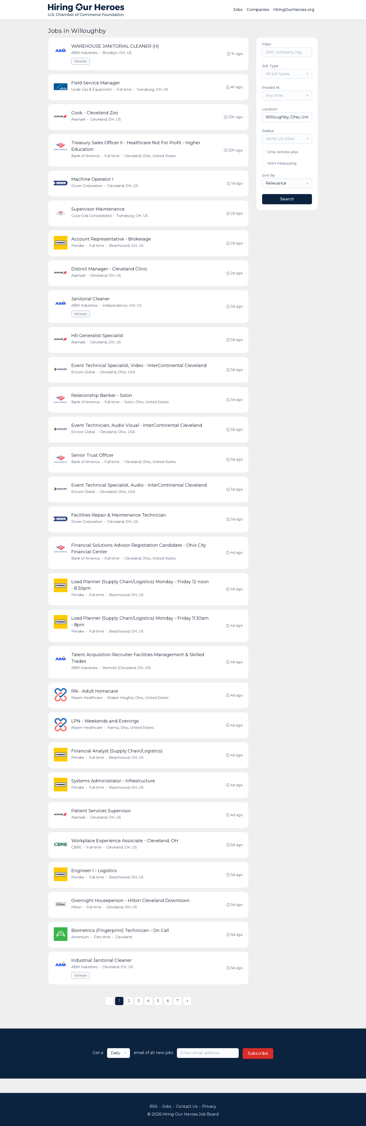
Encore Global (83, 377)
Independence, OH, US (122, 309)
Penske (78, 249)
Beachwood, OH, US (126, 249)
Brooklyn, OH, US (117, 53)
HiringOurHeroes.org (293, 9)
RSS (153, 1106)
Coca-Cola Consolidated (92, 218)
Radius (268, 131)
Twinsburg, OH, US (152, 90)
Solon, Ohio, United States (147, 407)
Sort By (268, 175)
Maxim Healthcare (87, 707)
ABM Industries (85, 53)
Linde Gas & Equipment (92, 90)
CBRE (77, 859)
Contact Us (186, 1106)
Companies (258, 9)
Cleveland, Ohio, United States (150, 157)
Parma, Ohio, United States (131, 738)
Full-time (124, 90)
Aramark (79, 120)
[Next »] (187, 1015)
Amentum (80, 950)
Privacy (209, 1106)
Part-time (102, 950)
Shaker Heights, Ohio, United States (138, 707)
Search (287, 199)
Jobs (238, 9)
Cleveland (124, 950)
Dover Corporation (87, 188)
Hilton (77, 920)
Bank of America (86, 157)
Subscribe (258, 1067)
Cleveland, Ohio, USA (117, 377)
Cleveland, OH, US (106, 120)
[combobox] (287, 74)
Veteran (80, 61)
